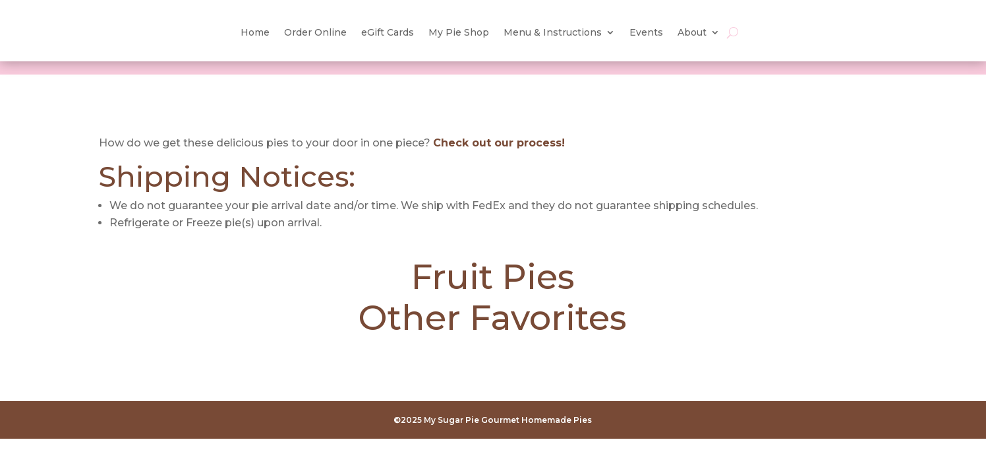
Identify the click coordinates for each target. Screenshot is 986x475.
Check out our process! (499, 143)
